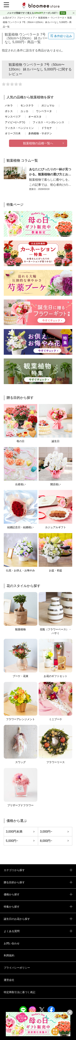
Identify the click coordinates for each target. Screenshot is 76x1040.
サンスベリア (13, 116)
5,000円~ (12, 840)
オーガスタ (34, 116)
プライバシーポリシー (17, 967)
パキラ (9, 105)
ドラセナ (46, 127)
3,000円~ (46, 831)
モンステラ (27, 105)
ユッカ (24, 111)
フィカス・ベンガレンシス (48, 122)
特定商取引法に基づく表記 (19, 992)
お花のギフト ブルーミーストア (19, 17)
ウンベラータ (58, 17)
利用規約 (9, 955)
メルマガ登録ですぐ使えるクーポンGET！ (33, 13)
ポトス (9, 111)
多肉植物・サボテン (40, 133)
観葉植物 (43, 17)
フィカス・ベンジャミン (19, 127)
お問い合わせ (12, 943)
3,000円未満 (14, 831)
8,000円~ (46, 840)
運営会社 (9, 979)
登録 (63, 13)
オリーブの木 (13, 133)
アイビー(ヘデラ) (15, 122)
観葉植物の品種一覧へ (38, 143)
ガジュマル (47, 105)
